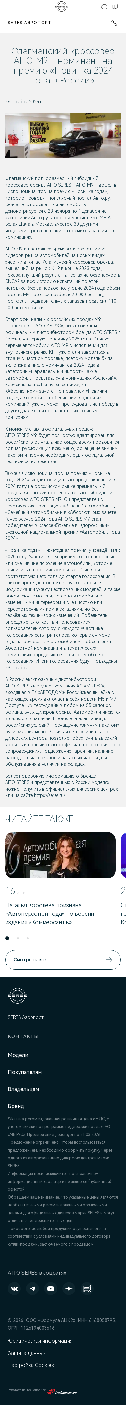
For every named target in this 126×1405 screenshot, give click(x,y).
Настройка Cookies (31, 1365)
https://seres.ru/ (49, 795)
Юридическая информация (40, 1341)
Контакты (115, 6)
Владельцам (23, 1089)
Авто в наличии (104, 6)
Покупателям (25, 1072)
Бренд (16, 1106)
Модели (18, 1055)
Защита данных (27, 1353)
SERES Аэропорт (30, 23)
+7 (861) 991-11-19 (114, 23)
